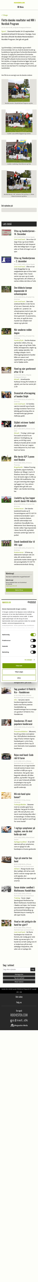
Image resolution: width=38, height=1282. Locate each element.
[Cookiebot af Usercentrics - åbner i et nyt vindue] (27, 602)
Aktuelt (16, 379)
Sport (3, 31)
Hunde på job (18, 340)
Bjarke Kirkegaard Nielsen (22, 27)
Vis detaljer (28, 660)
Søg (32, 969)
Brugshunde (18, 467)
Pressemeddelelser (21, 731)
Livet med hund (19, 239)
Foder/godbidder (20, 804)
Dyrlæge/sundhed (20, 842)
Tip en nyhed (19, 978)
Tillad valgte (19, 672)
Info (15, 700)
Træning (17, 898)
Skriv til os (19, 590)
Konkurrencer (19, 508)
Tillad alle (19, 665)
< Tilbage (4, 15)
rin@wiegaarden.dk (11, 586)
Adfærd (16, 869)
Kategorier (19, 974)
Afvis (19, 678)
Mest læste (19, 982)
